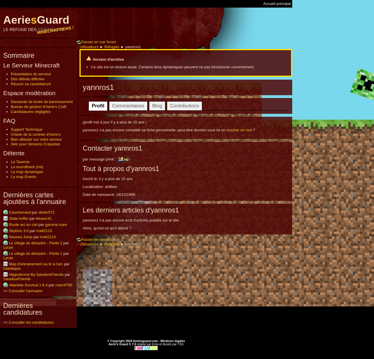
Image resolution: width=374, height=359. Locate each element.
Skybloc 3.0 (19, 231)
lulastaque (11, 268)
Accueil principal (277, 3)
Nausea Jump (20, 237)
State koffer (18, 218)
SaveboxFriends (17, 279)
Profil (98, 106)
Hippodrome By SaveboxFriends (36, 274)
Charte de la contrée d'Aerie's (35, 134)
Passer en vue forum (96, 42)
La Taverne (20, 162)
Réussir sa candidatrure (31, 84)
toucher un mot (239, 130)
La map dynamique (27, 172)
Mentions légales (172, 341)
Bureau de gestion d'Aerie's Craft (38, 106)
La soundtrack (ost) (27, 167)
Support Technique (26, 129)
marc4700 (63, 285)
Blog (157, 106)
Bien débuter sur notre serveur (36, 139)
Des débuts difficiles (27, 79)
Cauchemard (20, 212)
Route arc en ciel (23, 224)
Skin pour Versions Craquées (35, 144)
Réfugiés (111, 47)
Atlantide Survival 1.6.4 (28, 285)
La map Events (23, 177)
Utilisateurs (89, 47)
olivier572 (46, 212)
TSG (180, 344)
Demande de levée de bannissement (42, 102)
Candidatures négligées (31, 111)
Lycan (8, 247)
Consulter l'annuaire (25, 291)
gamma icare (56, 224)
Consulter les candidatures (31, 322)
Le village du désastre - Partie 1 (36, 253)
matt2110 (44, 231)
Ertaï (155, 344)
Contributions (184, 106)
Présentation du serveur (31, 74)
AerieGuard (38, 23)
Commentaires (128, 106)
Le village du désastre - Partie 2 (36, 243)
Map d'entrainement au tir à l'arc (36, 264)
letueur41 (44, 218)
